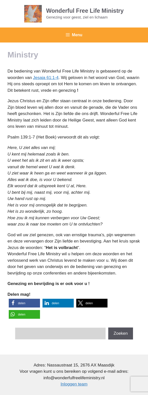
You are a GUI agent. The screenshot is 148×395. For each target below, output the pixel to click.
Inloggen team (74, 384)
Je (35, 77)
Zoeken (121, 333)
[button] (24, 303)
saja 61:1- (47, 77)
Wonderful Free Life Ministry (85, 11)
